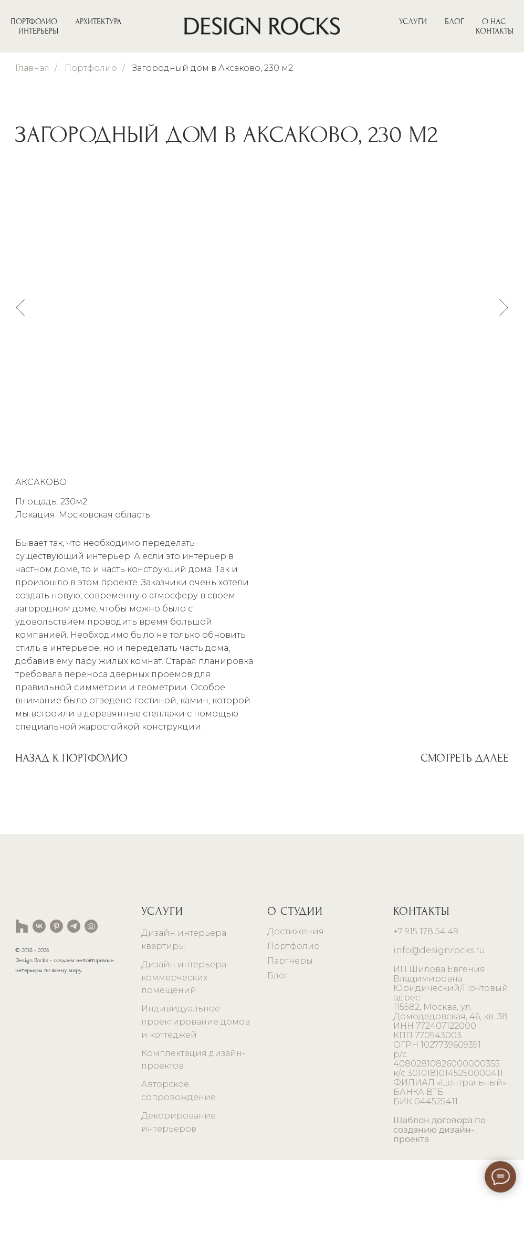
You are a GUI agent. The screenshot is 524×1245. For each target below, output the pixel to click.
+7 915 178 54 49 (425, 1016)
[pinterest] (56, 1011)
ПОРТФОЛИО (34, 21)
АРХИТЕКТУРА (98, 21)
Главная (32, 68)
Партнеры (290, 1046)
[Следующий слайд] (503, 307)
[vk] (39, 1011)
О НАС (494, 21)
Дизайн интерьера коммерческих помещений (183, 1062)
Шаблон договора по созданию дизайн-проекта (439, 1214)
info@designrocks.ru (439, 1035)
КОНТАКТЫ (494, 31)
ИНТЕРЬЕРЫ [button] (38, 31)
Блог (278, 1060)
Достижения (295, 1016)
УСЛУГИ (413, 21)
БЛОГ (454, 21)
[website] (21, 1011)
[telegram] (73, 1011)
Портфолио (91, 68)
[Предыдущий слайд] (20, 307)
